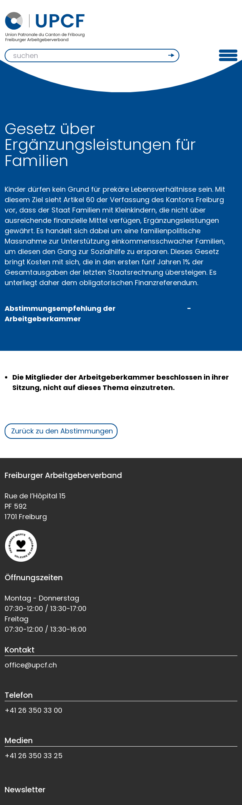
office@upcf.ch (31, 665)
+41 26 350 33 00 (33, 710)
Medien (19, 740)
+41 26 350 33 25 (34, 755)
